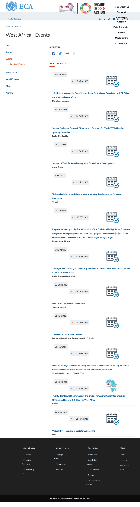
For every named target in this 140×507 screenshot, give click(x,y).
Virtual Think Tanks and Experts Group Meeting (73, 431)
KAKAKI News (12, 79)
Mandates (124, 460)
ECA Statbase (93, 470)
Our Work (121, 12)
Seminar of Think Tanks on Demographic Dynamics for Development (83, 163)
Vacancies (59, 470)
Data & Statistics (121, 27)
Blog (8, 86)
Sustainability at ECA (29, 472)
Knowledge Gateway (121, 19)
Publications (11, 72)
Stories (9, 52)
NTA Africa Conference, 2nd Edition (68, 303)
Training (91, 475)
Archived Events (17, 64)
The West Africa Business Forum (67, 334)
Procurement (61, 464)
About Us (124, 7)
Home (116, 7)
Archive (9, 93)
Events (9, 59)
